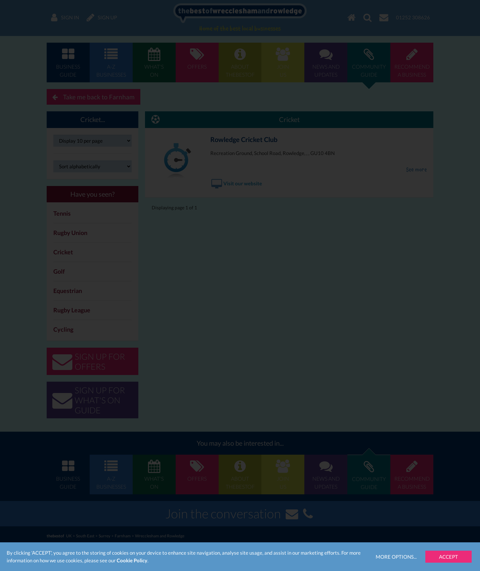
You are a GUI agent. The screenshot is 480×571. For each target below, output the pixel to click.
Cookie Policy (132, 560)
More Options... (396, 557)
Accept (448, 557)
